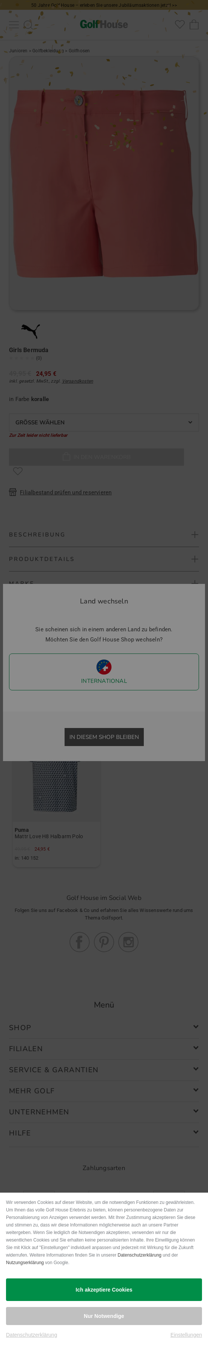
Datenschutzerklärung (139, 1255)
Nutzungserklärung (25, 1262)
